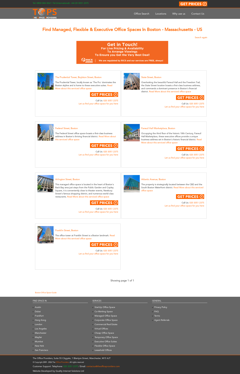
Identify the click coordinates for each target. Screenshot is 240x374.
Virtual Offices (101, 328)
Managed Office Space (106, 316)
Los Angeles (41, 328)
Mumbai (39, 341)
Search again (201, 37)
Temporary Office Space (106, 337)
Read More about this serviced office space (170, 91)
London (38, 324)
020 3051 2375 (110, 100)
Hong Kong (40, 320)
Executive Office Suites (106, 341)
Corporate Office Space (106, 320)
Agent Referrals (161, 320)
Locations (160, 13)
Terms (157, 316)
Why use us (178, 13)
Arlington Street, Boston (67, 179)
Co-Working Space (104, 311)
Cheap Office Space (104, 333)
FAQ (156, 311)
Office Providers (62, 362)
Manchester (40, 333)
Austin (38, 307)
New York (39, 346)
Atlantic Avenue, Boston (153, 179)
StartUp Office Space (105, 307)
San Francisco (41, 350)
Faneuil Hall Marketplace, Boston (158, 128)
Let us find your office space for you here (98, 103)
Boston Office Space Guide (45, 293)
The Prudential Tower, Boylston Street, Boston (78, 77)
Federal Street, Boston (66, 128)
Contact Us (197, 13)
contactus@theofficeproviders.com (103, 366)
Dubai (38, 311)
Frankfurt (39, 316)
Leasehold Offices (103, 350)
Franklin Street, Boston (66, 230)
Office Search (141, 13)
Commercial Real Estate (106, 324)
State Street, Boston (151, 77)
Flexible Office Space (105, 346)
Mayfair (38, 337)
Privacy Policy (160, 307)
